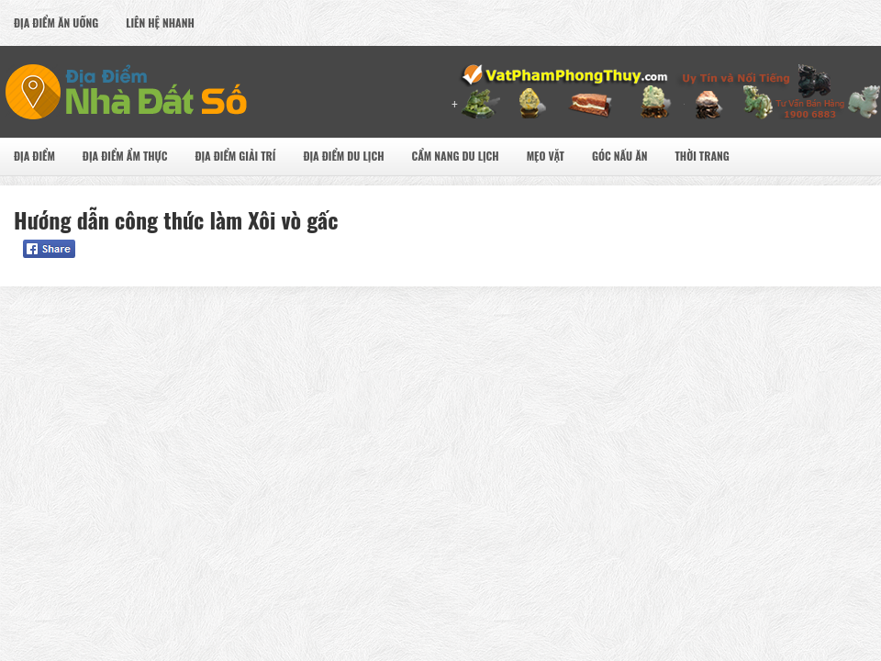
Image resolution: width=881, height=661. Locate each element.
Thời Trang (702, 155)
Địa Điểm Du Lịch (343, 155)
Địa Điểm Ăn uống (56, 22)
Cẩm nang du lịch (454, 155)
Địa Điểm (34, 155)
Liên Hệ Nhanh (160, 22)
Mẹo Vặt (545, 155)
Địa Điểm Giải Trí (235, 155)
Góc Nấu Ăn (620, 155)
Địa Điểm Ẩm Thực (125, 155)
